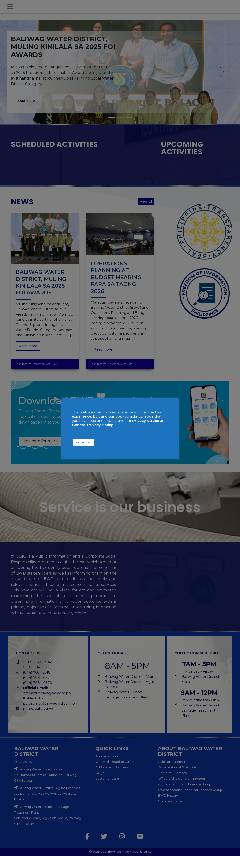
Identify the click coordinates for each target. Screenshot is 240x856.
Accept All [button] (83, 442)
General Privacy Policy (92, 425)
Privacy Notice (145, 421)
